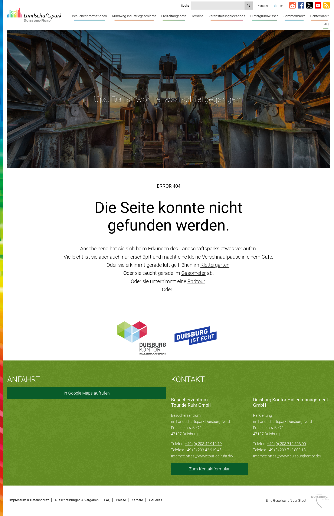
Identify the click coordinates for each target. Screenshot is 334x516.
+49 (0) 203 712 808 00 (286, 443)
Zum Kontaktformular (209, 468)
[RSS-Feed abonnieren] (326, 5)
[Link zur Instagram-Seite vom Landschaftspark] (292, 5)
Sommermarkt (294, 16)
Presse (121, 500)
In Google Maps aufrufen (87, 393)
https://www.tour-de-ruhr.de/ (209, 456)
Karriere (137, 500)
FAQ (325, 24)
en (282, 5)
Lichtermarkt (319, 16)
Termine (197, 16)
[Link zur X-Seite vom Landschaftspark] (309, 5)
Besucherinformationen (89, 16)
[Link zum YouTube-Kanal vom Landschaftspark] (318, 5)
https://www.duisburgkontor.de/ (294, 456)
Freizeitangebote (173, 16)
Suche (185, 5)
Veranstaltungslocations (227, 16)
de (275, 5)
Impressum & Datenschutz (29, 500)
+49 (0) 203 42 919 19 (203, 443)
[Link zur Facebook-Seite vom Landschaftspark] (301, 5)
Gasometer (193, 273)
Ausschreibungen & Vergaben (77, 500)
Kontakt (263, 5)
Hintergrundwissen (264, 16)
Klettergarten (214, 265)
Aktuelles (155, 500)
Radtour (196, 281)
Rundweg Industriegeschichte (134, 16)
